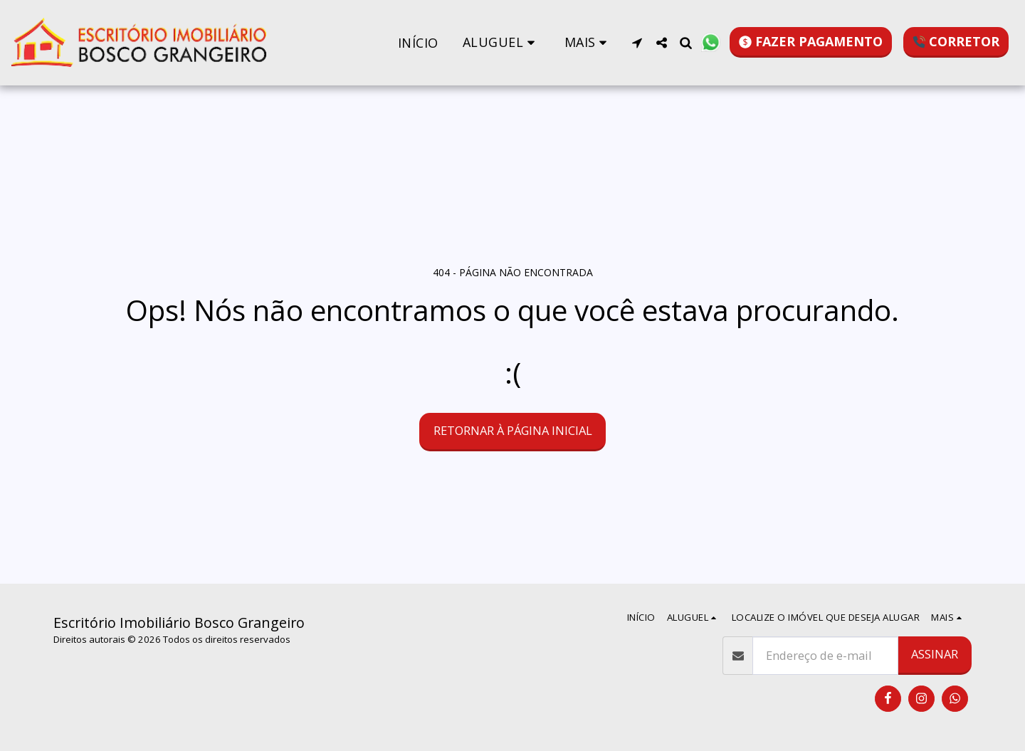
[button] (501, 42)
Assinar (934, 654)
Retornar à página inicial (512, 430)
